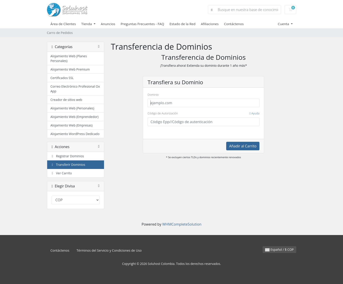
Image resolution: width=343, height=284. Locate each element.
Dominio (153, 95)
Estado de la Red (183, 24)
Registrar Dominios (67, 156)
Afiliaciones (210, 24)
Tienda (87, 24)
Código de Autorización (203, 113)
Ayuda (254, 113)
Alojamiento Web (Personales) (72, 108)
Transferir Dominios (68, 164)
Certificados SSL (62, 78)
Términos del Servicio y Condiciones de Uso (109, 250)
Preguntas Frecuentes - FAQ (142, 24)
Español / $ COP (279, 249)
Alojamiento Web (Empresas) (72, 125)
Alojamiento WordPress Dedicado (75, 134)
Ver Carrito (61, 173)
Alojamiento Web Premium (70, 69)
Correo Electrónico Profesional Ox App (75, 88)
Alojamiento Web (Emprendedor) (75, 117)
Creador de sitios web (66, 100)
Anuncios (108, 24)
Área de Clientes (63, 24)
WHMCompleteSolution (181, 224)
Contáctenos (234, 24)
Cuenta (284, 24)
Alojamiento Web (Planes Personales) (69, 58)
